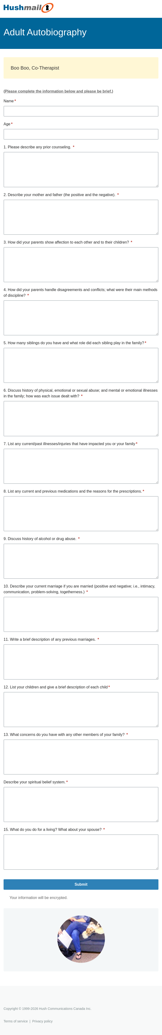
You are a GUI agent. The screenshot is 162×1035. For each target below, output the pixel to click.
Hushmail (22, 1000)
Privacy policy (42, 1021)
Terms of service (16, 1021)
